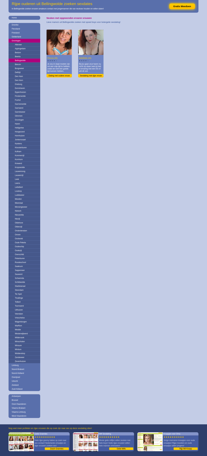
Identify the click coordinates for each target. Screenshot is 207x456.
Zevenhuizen (20, 361)
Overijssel (16, 377)
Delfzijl (17, 72)
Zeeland (15, 385)
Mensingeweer (21, 207)
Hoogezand (20, 132)
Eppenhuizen (20, 92)
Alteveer (18, 45)
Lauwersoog (20, 171)
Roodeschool (20, 262)
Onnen (18, 235)
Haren (17, 124)
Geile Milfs (121, 449)
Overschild (19, 254)
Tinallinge (19, 298)
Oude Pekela (20, 242)
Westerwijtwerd (21, 333)
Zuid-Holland (17, 389)
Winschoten (20, 341)
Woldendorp (20, 353)
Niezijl (17, 219)
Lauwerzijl (19, 175)
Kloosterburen (21, 147)
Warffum (18, 326)
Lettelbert (19, 187)
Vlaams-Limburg (18, 412)
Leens (17, 183)
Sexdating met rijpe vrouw (91, 76)
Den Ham (19, 76)
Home (14, 18)
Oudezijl (18, 250)
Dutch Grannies (56, 449)
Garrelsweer (20, 112)
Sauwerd (18, 274)
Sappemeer (20, 270)
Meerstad (19, 203)
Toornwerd (19, 306)
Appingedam (20, 49)
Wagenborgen (21, 322)
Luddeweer (19, 195)
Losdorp (18, 191)
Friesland (15, 33)
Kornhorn (19, 159)
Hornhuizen (20, 136)
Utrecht (15, 381)
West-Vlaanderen (19, 416)
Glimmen (18, 116)
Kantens (18, 143)
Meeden (18, 199)
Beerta (17, 56)
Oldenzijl (18, 227)
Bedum (18, 52)
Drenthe (15, 25)
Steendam (19, 290)
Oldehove (19, 223)
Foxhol (18, 100)
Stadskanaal (20, 286)
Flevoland (16, 29)
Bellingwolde (20, 60)
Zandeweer (19, 357)
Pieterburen (20, 258)
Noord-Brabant (18, 369)
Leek (17, 179)
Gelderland (16, 37)
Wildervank (19, 337)
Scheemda (19, 278)
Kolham (18, 151)
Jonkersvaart (20, 140)
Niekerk (18, 211)
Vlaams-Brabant (18, 408)
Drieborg (18, 84)
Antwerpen (16, 396)
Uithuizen (19, 310)
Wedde (18, 330)
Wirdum (18, 349)
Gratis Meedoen (182, 6)
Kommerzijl (19, 155)
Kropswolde (20, 167)
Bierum (18, 64)
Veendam (19, 314)
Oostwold (19, 239)
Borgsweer (19, 68)
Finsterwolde (20, 96)
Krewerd (18, 163)
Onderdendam (21, 231)
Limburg (15, 365)
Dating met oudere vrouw (59, 76)
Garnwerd (19, 108)
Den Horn (19, 80)
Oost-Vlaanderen (19, 404)
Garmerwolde (20, 104)
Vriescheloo (20, 318)
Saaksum (19, 266)
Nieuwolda (19, 215)
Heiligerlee (19, 128)
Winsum (18, 345)
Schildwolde (20, 282)
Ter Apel (18, 294)
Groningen (16, 41)
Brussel (15, 400)
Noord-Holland (18, 373)
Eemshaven (20, 88)
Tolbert (18, 302)
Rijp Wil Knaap (185, 449)
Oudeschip (19, 246)
